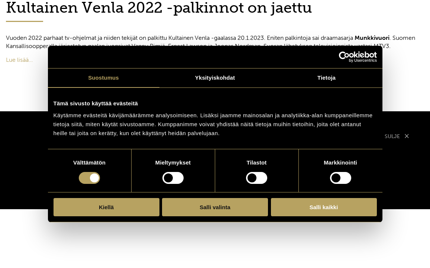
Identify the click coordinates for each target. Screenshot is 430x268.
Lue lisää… (19, 59)
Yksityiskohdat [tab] (215, 77)
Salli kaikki (324, 207)
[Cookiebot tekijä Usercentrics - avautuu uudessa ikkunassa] (344, 57)
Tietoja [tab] (326, 77)
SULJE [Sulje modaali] (397, 135)
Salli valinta (215, 207)
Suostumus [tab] (103, 77)
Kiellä (106, 207)
